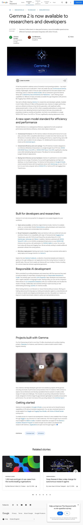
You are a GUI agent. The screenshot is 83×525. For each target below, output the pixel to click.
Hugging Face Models (40, 411)
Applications (33, 425)
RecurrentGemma (35, 95)
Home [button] (22, 2)
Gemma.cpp (54, 164)
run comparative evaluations (34, 281)
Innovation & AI (30, 2)
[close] (78, 505)
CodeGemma (26, 95)
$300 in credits (30, 420)
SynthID (33, 285)
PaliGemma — (47, 95)
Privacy (14, 513)
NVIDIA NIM (60, 241)
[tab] (33, 494)
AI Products (41, 433)
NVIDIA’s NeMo (47, 243)
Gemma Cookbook (30, 258)
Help (5, 519)
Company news (48, 2)
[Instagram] (13, 505)
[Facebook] (26, 505)
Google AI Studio (60, 162)
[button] (71, 37)
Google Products (40, 513)
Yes (60, 514)
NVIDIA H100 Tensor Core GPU (45, 150)
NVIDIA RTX (42, 166)
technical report (30, 142)
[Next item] (75, 471)
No (67, 514)
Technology (32, 10)
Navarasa (24, 344)
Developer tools (44, 10)
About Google (28, 513)
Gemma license (40, 227)
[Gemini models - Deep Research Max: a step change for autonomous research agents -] (62, 473)
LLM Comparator (41, 277)
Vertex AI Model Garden (57, 411)
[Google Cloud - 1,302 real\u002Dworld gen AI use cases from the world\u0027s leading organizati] (21, 473)
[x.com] (17, 505)
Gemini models (38, 92)
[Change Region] (22, 519)
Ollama (36, 239)
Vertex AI (43, 253)
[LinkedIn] (30, 505)
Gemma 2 (35, 102)
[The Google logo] (5, 513)
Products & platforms (39, 2)
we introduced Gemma (59, 88)
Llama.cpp (28, 239)
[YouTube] (22, 505)
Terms (20, 513)
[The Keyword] (10, 10)
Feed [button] (54, 2)
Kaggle (29, 411)
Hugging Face (60, 235)
